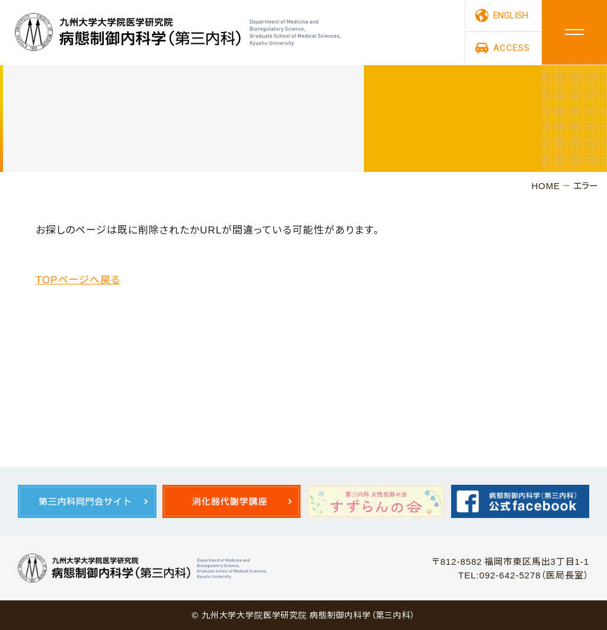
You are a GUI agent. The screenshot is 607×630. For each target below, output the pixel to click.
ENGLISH (510, 16)
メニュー (574, 32)
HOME (545, 185)
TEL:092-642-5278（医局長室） (523, 574)
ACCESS (511, 48)
